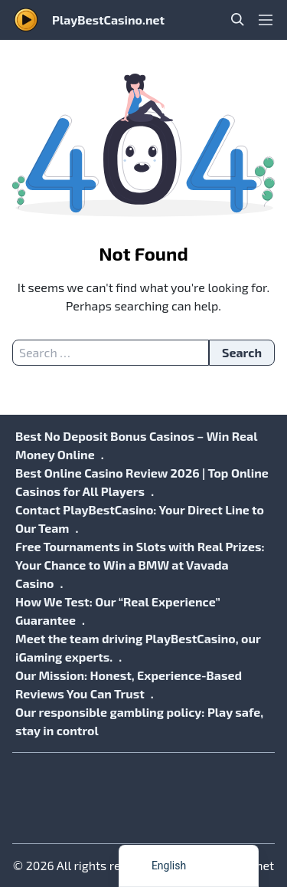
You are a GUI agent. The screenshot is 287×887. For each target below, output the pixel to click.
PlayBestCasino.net (108, 19)
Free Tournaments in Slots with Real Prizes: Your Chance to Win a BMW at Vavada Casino (140, 564)
